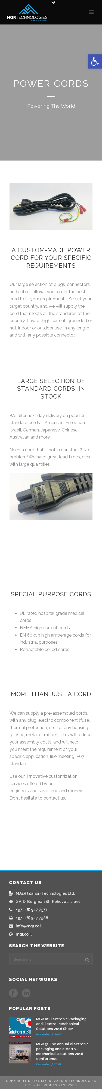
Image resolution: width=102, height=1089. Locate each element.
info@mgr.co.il (29, 926)
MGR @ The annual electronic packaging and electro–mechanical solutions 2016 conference (62, 1051)
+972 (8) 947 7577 (32, 910)
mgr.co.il (24, 934)
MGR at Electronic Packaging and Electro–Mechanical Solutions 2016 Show (61, 1024)
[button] (95, 61)
